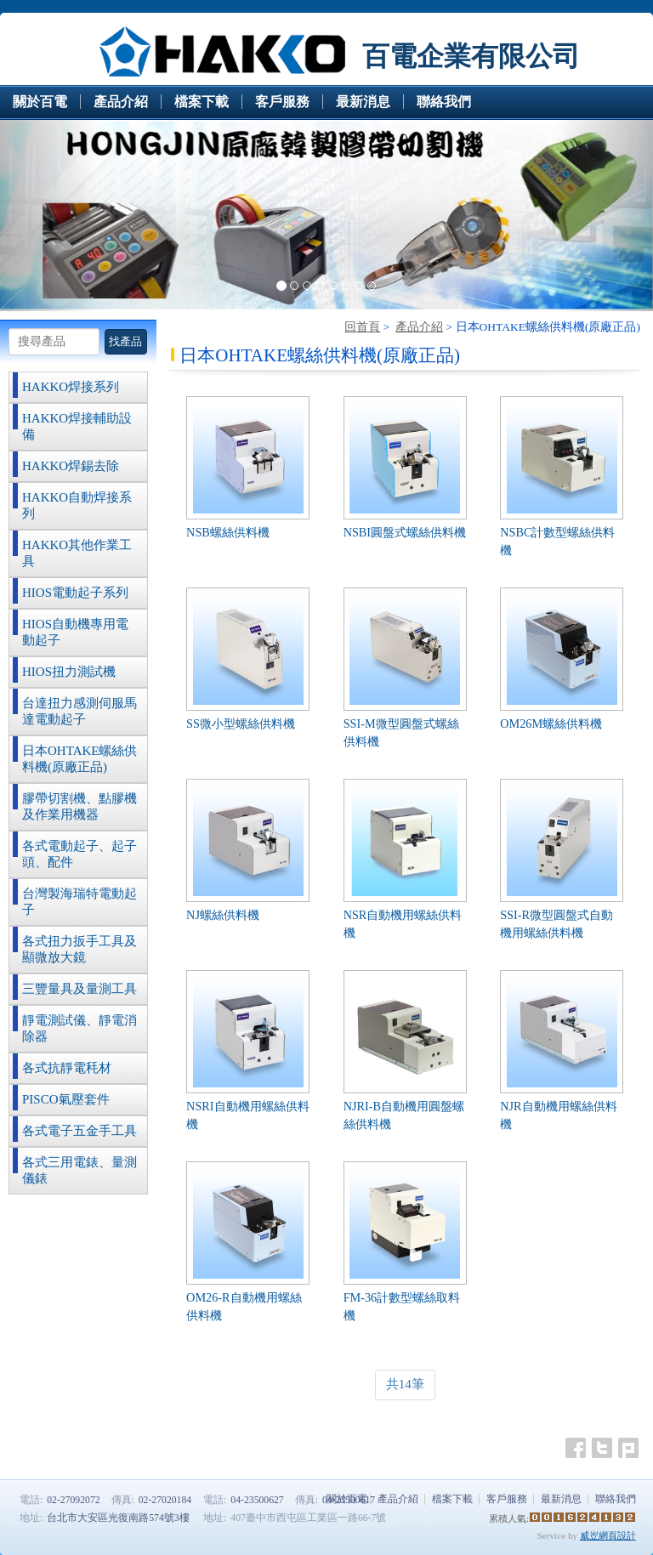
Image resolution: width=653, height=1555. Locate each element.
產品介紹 (419, 327)
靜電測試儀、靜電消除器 (79, 1028)
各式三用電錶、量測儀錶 (79, 1170)
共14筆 (405, 1384)
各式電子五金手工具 (79, 1131)
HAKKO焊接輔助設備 (77, 426)
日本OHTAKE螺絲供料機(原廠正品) (79, 759)
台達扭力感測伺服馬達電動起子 (79, 711)
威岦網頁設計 (608, 1535)
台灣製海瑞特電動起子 (79, 902)
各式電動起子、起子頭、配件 (79, 854)
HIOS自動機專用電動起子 (75, 632)
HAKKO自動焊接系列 (77, 505)
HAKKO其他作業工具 (77, 553)
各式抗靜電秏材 (66, 1068)
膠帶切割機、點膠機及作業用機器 (79, 806)
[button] (49, 215)
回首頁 (362, 327)
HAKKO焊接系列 (70, 387)
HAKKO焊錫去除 (70, 466)
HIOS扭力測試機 (69, 671)
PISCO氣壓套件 (66, 1099)
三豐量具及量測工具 (79, 989)
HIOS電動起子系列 (75, 592)
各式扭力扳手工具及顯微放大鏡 (79, 949)
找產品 (125, 341)
